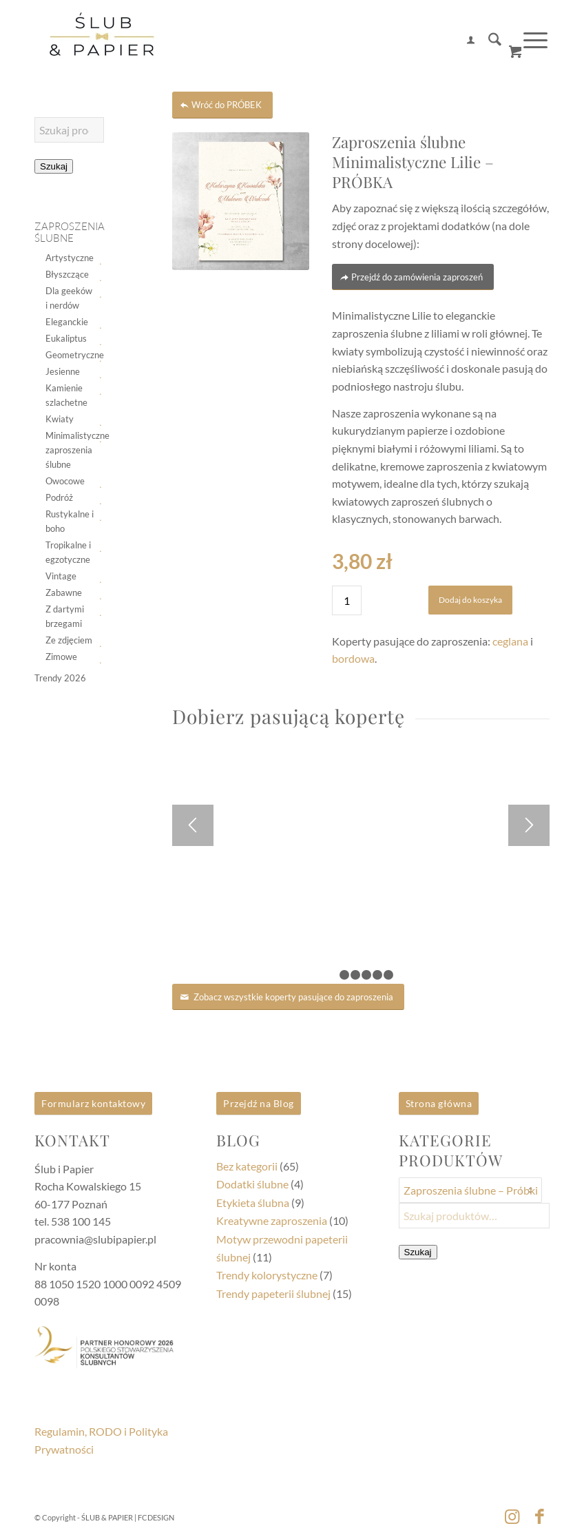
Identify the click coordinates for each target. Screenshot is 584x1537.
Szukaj (53, 166)
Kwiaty (59, 418)
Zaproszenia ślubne (69, 232)
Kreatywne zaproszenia (271, 1220)
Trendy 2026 (60, 677)
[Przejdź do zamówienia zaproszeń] (413, 277)
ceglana (510, 641)
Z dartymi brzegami (64, 616)
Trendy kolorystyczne (266, 1274)
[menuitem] (463, 41)
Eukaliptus (66, 338)
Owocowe (65, 480)
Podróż (59, 497)
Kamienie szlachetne (66, 395)
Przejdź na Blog (258, 1103)
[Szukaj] (487, 41)
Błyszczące (67, 274)
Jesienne (62, 371)
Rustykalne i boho (69, 521)
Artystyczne (69, 257)
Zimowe (61, 656)
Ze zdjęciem (68, 640)
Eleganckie (66, 321)
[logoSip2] (101, 41)
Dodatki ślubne (252, 1183)
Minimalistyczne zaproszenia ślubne (70, 450)
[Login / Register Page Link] (463, 41)
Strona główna (439, 1103)
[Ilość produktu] (347, 600)
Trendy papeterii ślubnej (273, 1293)
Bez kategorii (247, 1166)
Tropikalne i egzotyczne (68, 552)
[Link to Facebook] (539, 1515)
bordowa (353, 658)
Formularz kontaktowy (93, 1103)
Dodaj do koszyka (470, 600)
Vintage (60, 575)
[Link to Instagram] (511, 1515)
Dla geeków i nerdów (68, 298)
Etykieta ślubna (252, 1202)
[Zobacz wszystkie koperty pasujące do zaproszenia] (288, 997)
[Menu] (529, 41)
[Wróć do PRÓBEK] (222, 105)
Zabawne (63, 592)
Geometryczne (70, 354)
